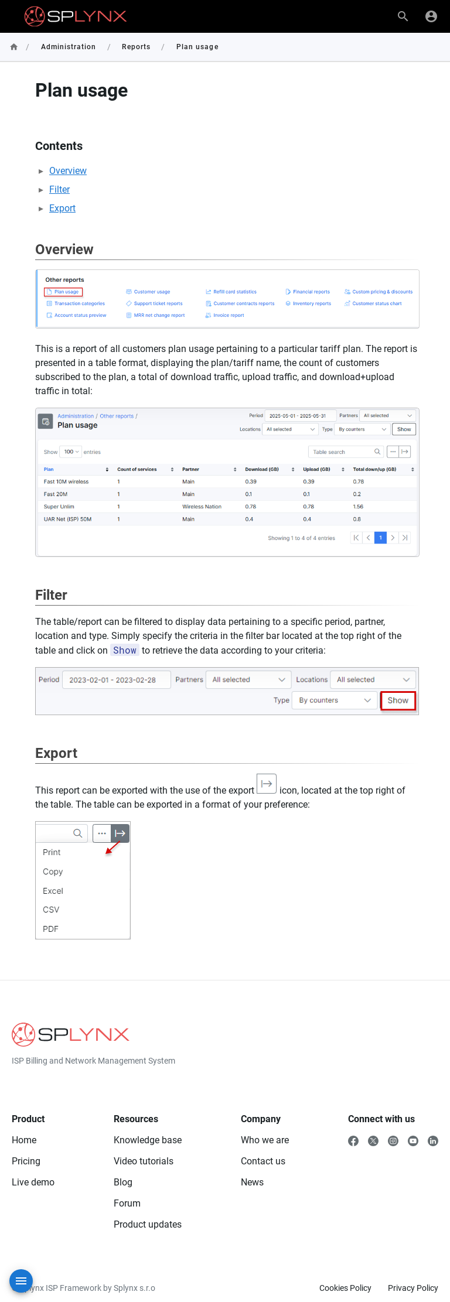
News (252, 1182)
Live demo (33, 1182)
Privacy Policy (413, 1288)
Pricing (26, 1161)
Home (24, 1140)
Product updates (148, 1224)
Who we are (265, 1140)
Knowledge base (148, 1140)
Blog (123, 1182)
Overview (68, 170)
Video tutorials (143, 1161)
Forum (127, 1203)
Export (62, 208)
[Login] (431, 16)
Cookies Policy (345, 1288)
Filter (59, 189)
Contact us (263, 1161)
